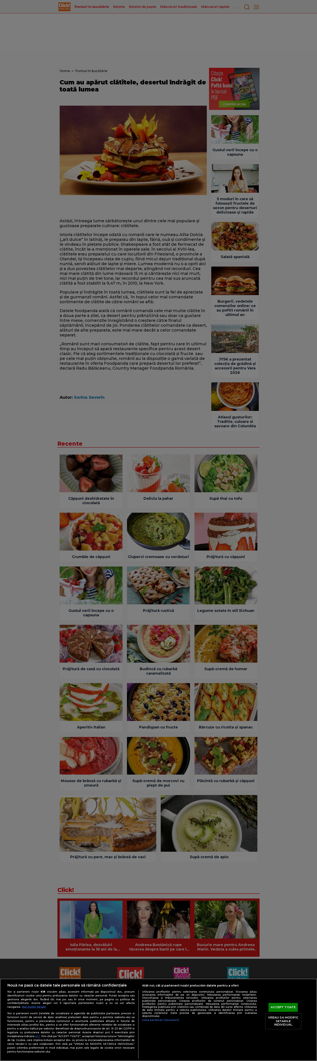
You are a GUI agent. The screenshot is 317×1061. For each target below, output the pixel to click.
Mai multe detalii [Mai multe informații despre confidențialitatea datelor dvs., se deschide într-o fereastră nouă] (34, 1006)
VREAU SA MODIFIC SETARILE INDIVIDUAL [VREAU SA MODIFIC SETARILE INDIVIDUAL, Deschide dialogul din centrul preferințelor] (283, 1021)
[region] (158, 1020)
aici (37, 1036)
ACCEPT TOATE (283, 1007)
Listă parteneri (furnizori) (160, 1020)
